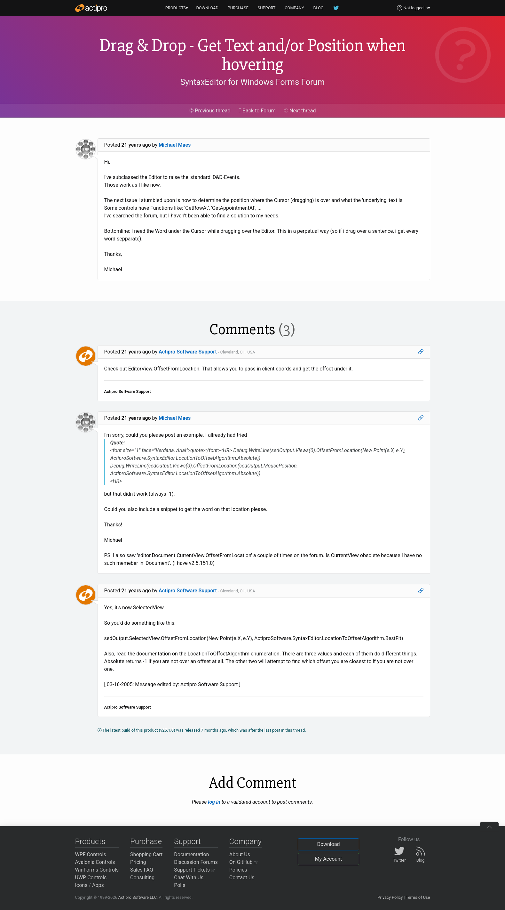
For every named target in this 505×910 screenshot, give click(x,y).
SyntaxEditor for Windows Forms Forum (252, 82)
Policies (238, 870)
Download (328, 844)
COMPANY (294, 7)
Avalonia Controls (95, 862)
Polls (179, 885)
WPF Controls (90, 854)
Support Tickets (194, 870)
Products (90, 841)
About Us (239, 854)
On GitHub (243, 862)
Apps (98, 885)
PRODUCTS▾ (176, 7)
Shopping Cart (146, 854)
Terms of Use (418, 897)
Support (187, 841)
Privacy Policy (390, 897)
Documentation (191, 854)
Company (245, 841)
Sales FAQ (141, 870)
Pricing (138, 862)
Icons (81, 885)
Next (300, 111)
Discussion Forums (196, 862)
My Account (328, 859)
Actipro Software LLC (137, 897)
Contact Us (242, 877)
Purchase (146, 841)
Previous (209, 111)
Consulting (142, 877)
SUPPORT (267, 7)
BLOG (318, 7)
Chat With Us (188, 877)
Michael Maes (175, 145)
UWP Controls (91, 877)
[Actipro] (91, 8)
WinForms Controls (97, 870)
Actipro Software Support (188, 352)
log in (214, 802)
